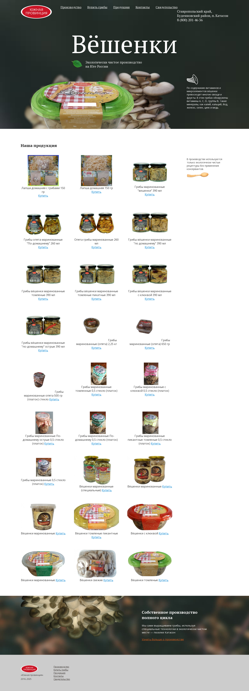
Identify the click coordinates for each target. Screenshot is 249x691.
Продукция (121, 7)
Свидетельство (167, 7)
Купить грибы (97, 7)
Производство (71, 7)
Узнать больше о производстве (163, 639)
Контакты (143, 7)
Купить (43, 196)
